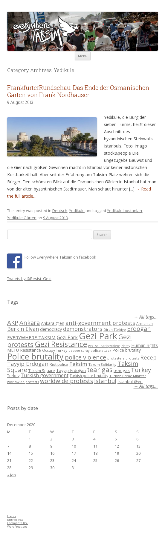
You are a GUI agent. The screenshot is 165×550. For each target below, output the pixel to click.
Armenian (144, 323)
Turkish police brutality (89, 375)
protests (132, 358)
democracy (51, 329)
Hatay (125, 346)
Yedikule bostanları (124, 210)
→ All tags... (146, 317)
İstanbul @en (130, 381)
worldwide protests (23, 382)
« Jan (11, 474)
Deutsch (59, 210)
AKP (12, 322)
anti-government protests (100, 322)
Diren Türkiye (114, 329)
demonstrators (82, 328)
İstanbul (105, 381)
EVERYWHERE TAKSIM (31, 337)
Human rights (144, 345)
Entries (15, 520)
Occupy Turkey (54, 350)
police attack (101, 350)
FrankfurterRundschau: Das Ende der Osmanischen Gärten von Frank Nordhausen (78, 91)
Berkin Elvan (23, 328)
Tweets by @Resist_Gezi (29, 278)
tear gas (99, 369)
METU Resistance (24, 350)
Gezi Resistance (61, 344)
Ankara (29, 322)
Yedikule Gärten (21, 217)
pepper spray (78, 350)
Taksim (78, 363)
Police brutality (126, 350)
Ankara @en (52, 323)
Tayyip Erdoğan (71, 370)
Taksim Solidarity (102, 364)
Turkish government (44, 375)
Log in (11, 516)
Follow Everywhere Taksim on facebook (60, 257)
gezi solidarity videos (104, 346)
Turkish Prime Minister (127, 376)
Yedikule (77, 210)
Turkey (141, 369)
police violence (85, 357)
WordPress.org (17, 527)
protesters (115, 358)
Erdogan (139, 328)
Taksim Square (41, 370)
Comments (17, 523)
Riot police (59, 364)
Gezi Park (67, 337)
